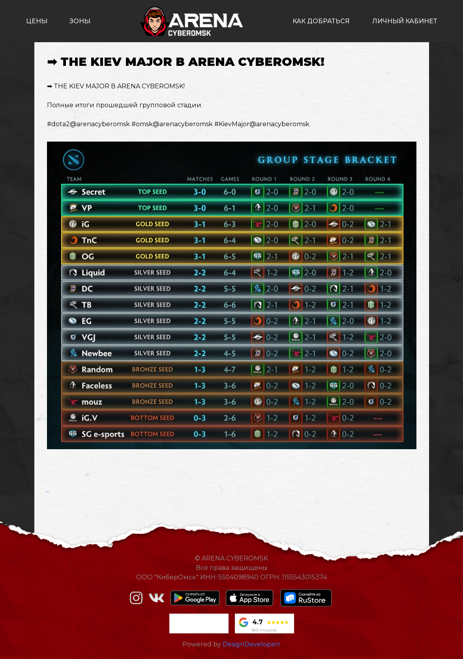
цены (36, 21)
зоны (79, 21)
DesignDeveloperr (252, 644)
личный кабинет (404, 21)
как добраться (321, 21)
